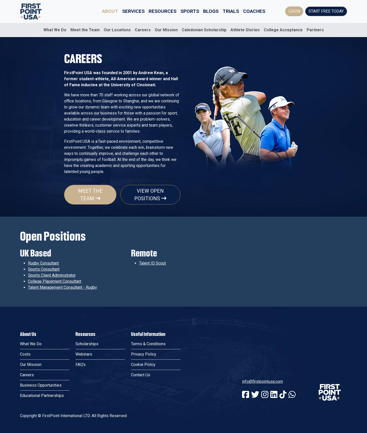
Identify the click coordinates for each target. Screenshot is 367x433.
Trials (231, 11)
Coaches (254, 11)
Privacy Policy (143, 354)
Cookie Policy (143, 364)
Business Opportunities (41, 385)
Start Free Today (326, 11)
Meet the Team (85, 29)
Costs (25, 354)
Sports (189, 11)
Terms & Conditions (148, 343)
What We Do (54, 29)
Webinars (83, 354)
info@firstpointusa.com (262, 381)
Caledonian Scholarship (204, 29)
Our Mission (166, 29)
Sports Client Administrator (52, 275)
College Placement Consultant (54, 281)
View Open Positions (150, 194)
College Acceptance (283, 29)
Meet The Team (90, 194)
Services (133, 11)
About (110, 11)
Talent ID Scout (152, 263)
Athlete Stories (245, 29)
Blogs (211, 11)
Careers (143, 29)
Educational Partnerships (42, 395)
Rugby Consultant (43, 263)
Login (294, 11)
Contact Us (140, 374)
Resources (162, 11)
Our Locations (117, 29)
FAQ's (80, 364)
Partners (315, 29)
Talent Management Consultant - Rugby (62, 287)
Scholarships (86, 343)
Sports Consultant (44, 269)
